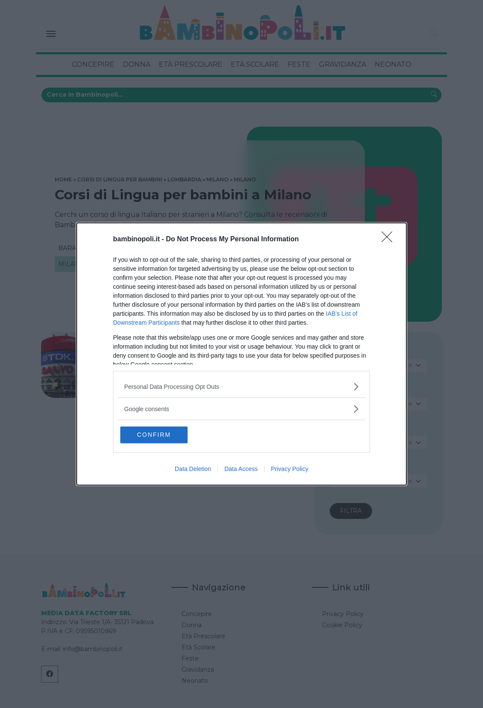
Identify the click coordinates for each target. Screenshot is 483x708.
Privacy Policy (289, 469)
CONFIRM (161, 434)
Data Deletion (193, 469)
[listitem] (241, 386)
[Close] (390, 239)
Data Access (241, 469)
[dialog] (241, 354)
